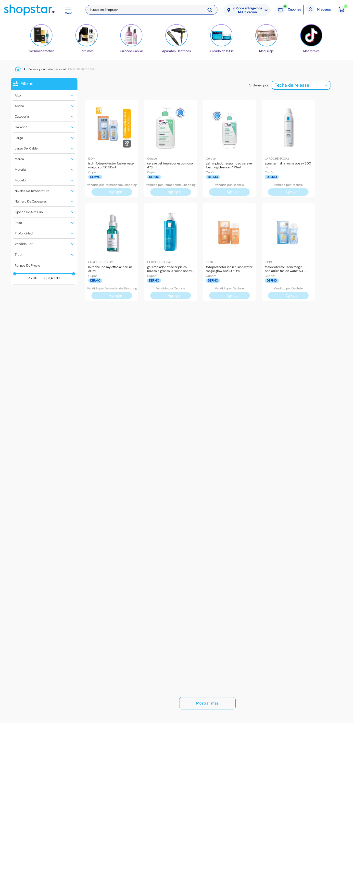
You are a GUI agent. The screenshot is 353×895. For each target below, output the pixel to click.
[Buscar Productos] (211, 9)
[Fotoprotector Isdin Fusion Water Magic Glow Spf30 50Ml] (229, 252)
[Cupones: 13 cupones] (288, 9)
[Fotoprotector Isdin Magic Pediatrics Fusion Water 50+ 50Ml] (288, 252)
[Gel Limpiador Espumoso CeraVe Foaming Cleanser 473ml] (229, 148)
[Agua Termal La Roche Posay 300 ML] (288, 148)
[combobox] (151, 10)
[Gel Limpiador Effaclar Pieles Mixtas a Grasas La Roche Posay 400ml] (170, 252)
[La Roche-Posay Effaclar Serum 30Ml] (111, 252)
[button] (69, 9)
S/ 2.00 (32, 278)
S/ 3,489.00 (51, 278)
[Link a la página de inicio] (19, 69)
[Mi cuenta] (318, 9)
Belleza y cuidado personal (47, 69)
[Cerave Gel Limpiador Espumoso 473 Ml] (170, 148)
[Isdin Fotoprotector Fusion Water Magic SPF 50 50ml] (111, 148)
